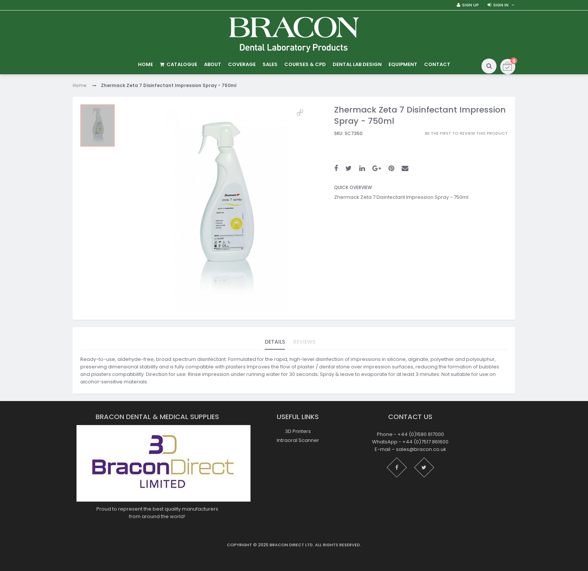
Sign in (500, 5)
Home (80, 85)
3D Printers (298, 431)
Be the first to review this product (466, 134)
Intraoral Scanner (298, 440)
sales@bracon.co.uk (421, 449)
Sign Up (470, 5)
